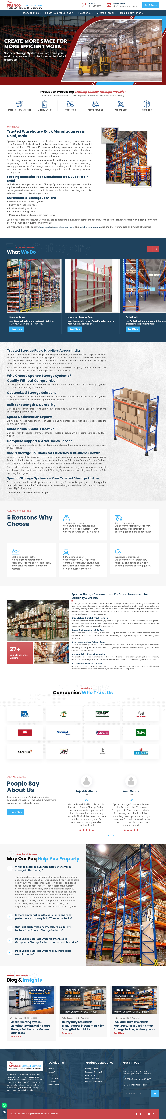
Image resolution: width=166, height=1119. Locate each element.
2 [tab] (110, 835)
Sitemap (52, 1082)
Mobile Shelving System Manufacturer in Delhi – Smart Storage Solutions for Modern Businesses (30, 1027)
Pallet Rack (85, 13)
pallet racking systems (90, 227)
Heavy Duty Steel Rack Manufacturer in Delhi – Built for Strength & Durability (83, 1025)
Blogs (50, 1075)
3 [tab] (113, 835)
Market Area (53, 1085)
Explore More (15, 812)
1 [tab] (108, 835)
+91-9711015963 (130, 1079)
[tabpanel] (86, 808)
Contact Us (53, 1078)
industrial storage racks (63, 227)
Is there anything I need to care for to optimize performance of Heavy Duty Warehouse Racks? (43, 916)
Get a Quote (151, 5)
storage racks (44, 227)
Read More (17, 329)
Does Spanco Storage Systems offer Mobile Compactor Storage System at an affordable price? (46, 940)
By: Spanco (17, 1018)
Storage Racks (32, 13)
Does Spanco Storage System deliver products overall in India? (43, 952)
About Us (52, 1072)
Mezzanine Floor (107, 13)
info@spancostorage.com (125, 6)
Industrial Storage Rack (60, 13)
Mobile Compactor (131, 13)
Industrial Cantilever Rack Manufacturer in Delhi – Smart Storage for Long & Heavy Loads (135, 1025)
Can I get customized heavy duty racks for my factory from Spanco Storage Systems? (43, 928)
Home (51, 1069)
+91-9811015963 (94, 6)
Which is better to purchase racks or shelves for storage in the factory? (44, 868)
